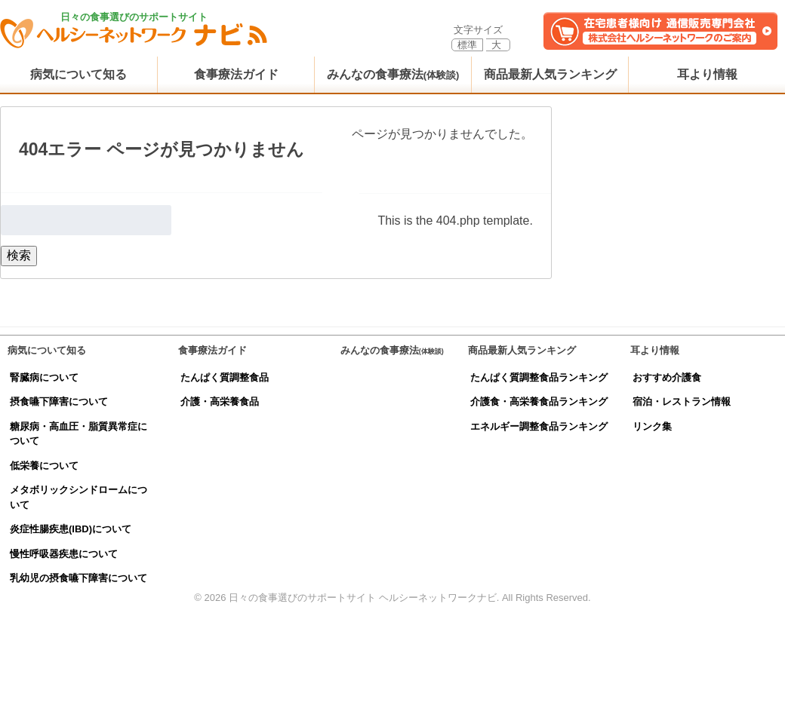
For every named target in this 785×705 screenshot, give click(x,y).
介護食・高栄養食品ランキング (539, 401)
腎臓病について (44, 377)
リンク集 (652, 426)
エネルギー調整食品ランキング (539, 426)
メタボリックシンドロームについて (78, 497)
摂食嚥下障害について (59, 401)
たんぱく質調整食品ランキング (539, 377)
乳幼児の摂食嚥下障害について (78, 578)
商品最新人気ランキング (550, 74)
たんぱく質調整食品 (224, 377)
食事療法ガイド (236, 74)
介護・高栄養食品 (219, 401)
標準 (467, 45)
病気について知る (78, 74)
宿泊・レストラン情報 (682, 401)
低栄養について (44, 465)
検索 (19, 255)
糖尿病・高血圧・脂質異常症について (78, 434)
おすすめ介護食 (667, 377)
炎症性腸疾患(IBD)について (70, 529)
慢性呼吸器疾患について (64, 553)
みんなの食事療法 (393, 74)
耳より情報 (707, 74)
